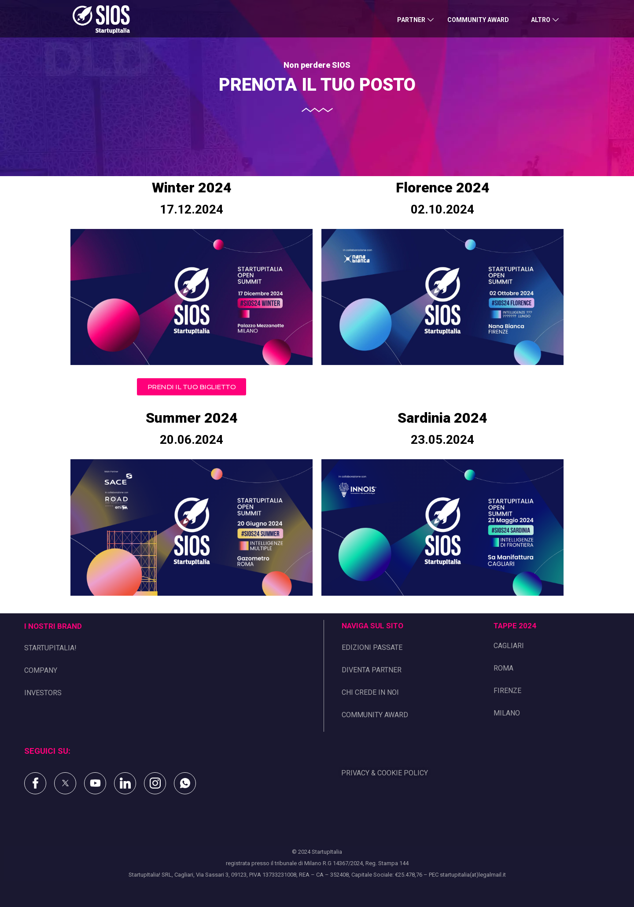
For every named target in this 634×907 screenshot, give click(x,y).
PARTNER (411, 19)
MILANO (507, 713)
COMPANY (40, 670)
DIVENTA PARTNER (372, 670)
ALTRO (540, 19)
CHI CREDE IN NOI (370, 692)
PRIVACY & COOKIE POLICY (384, 773)
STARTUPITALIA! (50, 648)
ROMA (503, 668)
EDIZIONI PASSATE (372, 647)
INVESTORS (43, 693)
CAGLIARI (509, 646)
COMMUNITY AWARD (478, 19)
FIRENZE (507, 690)
